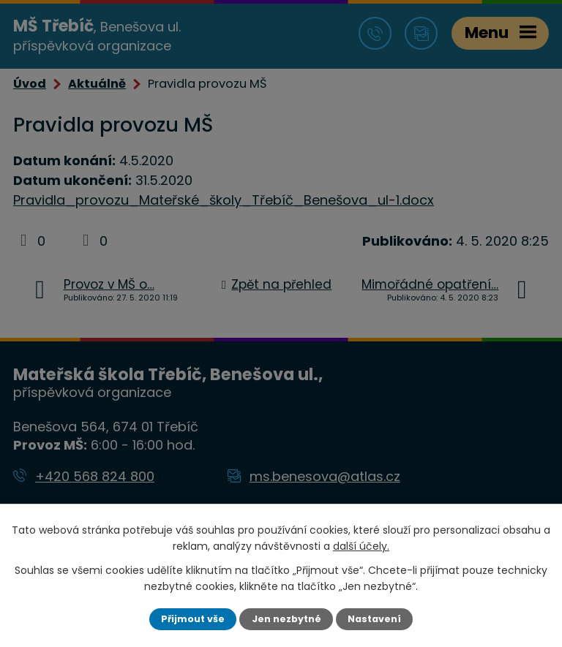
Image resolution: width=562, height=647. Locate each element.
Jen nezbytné (286, 619)
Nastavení (374, 619)
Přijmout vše (193, 619)
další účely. (361, 546)
